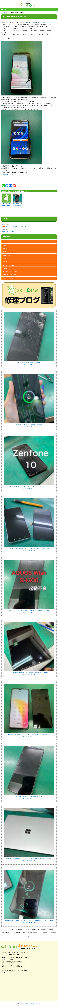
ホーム (3, 12)
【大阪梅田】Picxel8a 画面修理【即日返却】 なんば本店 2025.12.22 (29, 362)
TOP (4, 242)
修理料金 (5, 251)
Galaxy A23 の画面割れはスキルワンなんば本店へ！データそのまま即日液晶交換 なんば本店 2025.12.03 (29, 734)
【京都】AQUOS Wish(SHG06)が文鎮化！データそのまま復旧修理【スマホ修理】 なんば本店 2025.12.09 (29, 610)
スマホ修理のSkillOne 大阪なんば (28, 1003)
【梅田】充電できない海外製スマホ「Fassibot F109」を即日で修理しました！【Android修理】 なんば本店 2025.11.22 (29, 920)
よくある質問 (6, 255)
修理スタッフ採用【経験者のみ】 (11, 271)
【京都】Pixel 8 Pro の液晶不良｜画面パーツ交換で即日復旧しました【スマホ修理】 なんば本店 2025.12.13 (29, 548)
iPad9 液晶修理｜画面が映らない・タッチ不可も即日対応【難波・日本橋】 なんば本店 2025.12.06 (29, 672)
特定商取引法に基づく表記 (9, 275)
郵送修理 (5, 258)
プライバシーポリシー (8, 278)
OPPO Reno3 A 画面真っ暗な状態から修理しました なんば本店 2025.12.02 (29, 796)
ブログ (4, 245)
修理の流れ (5, 248)
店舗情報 (5, 261)
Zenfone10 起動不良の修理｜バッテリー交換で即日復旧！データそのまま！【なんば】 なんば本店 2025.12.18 (29, 486)
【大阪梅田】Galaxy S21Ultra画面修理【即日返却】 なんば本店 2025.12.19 (29, 424)
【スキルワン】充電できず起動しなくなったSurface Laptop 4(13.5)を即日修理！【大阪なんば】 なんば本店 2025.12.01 (29, 858)
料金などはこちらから (7, 174)
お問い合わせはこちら (8, 265)
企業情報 (5, 268)
